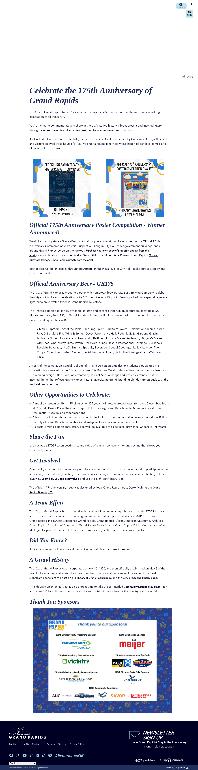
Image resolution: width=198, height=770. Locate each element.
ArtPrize (88, 268)
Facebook (75, 422)
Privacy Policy (77, 744)
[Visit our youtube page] (24, 755)
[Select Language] (22, 763)
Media (12, 744)
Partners (51, 744)
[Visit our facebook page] (11, 755)
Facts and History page (147, 578)
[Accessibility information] (191, 6)
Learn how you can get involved (62, 478)
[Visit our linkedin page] (37, 755)
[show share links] (188, 76)
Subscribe (181, 6)
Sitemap (62, 744)
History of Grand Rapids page (95, 578)
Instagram (93, 422)
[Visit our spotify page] (50, 755)
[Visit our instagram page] (17, 755)
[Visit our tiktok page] (43, 755)
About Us (24, 744)
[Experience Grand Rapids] (27, 733)
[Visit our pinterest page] (31, 755)
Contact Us (37, 744)
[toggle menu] (189, 14)
